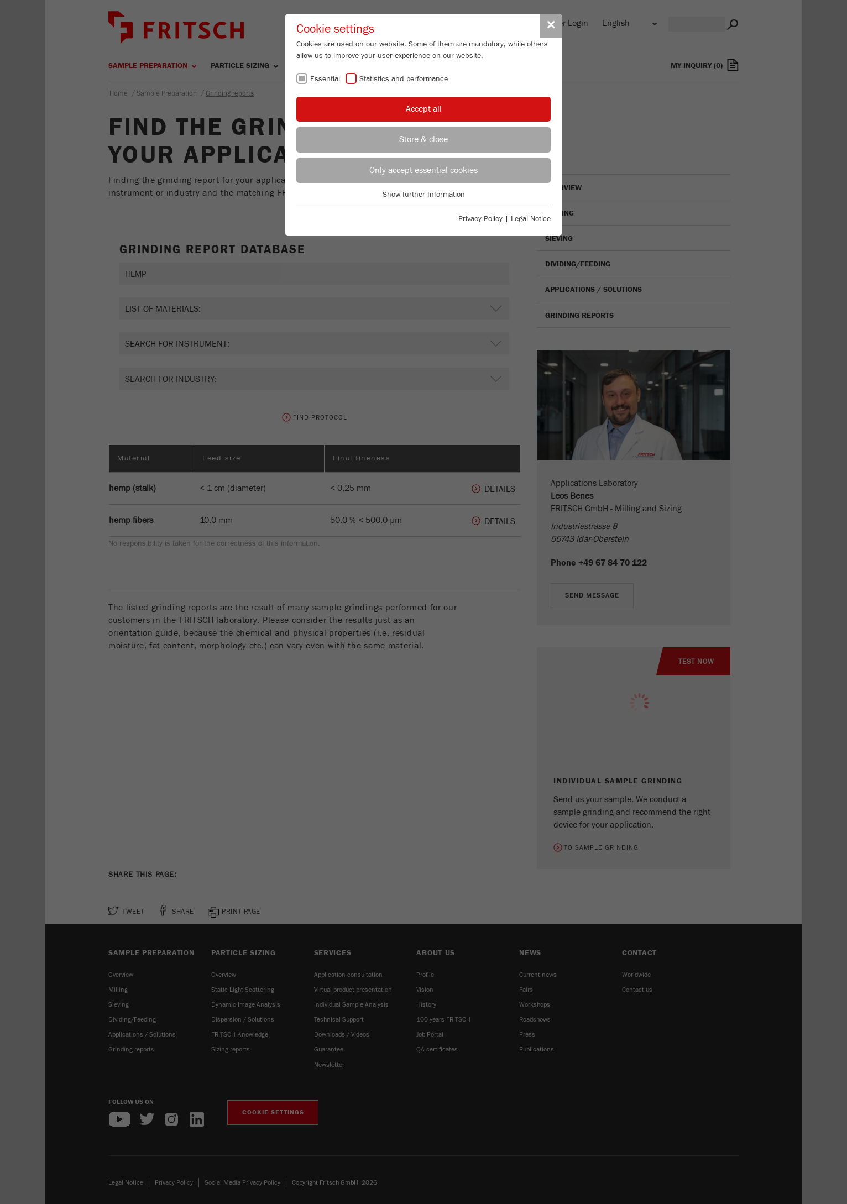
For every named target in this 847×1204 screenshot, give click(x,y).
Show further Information (424, 194)
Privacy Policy (480, 218)
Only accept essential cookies (423, 170)
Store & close (423, 139)
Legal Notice (531, 218)
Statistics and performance (403, 79)
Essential (325, 79)
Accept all (424, 109)
